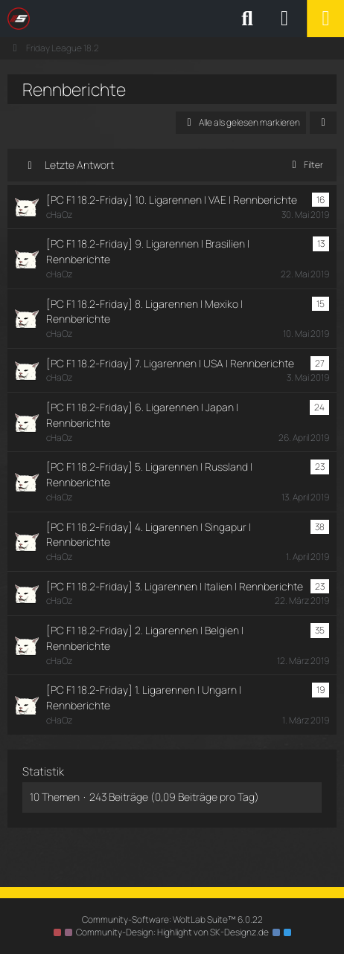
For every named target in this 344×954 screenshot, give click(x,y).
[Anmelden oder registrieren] (284, 18)
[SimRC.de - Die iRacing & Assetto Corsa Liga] (137, 18)
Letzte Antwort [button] (79, 165)
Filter (305, 164)
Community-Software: (172, 919)
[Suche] (247, 18)
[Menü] (325, 18)
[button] (323, 123)
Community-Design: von (172, 932)
